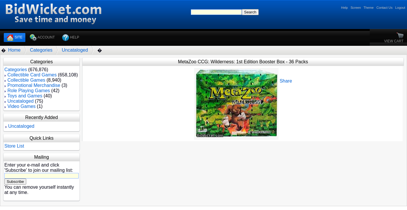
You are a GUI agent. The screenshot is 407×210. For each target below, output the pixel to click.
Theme (369, 7)
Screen (355, 7)
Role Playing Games (28, 90)
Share (286, 80)
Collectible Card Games (32, 74)
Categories (41, 50)
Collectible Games (26, 80)
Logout (400, 7)
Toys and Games (24, 95)
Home (14, 50)
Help (344, 7)
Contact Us (384, 7)
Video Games (21, 106)
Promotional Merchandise (33, 85)
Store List (14, 146)
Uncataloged (75, 50)
